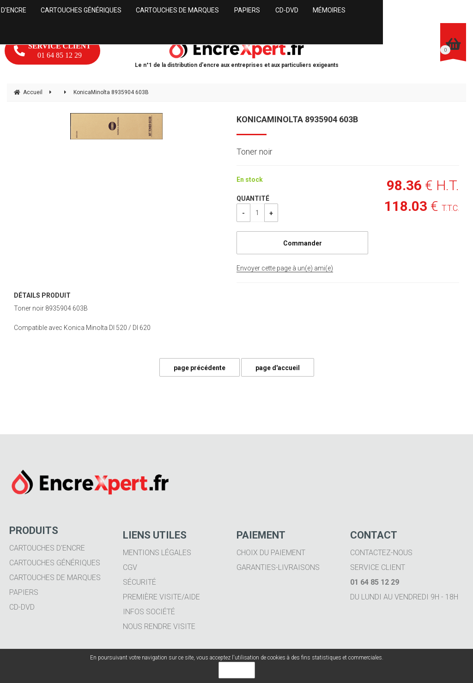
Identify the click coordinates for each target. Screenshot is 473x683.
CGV (130, 567)
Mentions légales (157, 552)
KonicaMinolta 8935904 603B (297, 119)
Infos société (149, 611)
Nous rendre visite (159, 626)
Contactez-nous (381, 552)
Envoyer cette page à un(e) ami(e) (284, 268)
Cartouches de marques (55, 577)
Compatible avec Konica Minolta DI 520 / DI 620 (82, 327)
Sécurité (139, 582)
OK (237, 670)
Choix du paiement (270, 552)
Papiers (23, 592)
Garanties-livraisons (278, 567)
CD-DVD (22, 607)
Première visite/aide (161, 597)
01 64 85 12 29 (52, 50)
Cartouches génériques (54, 562)
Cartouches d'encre (47, 548)
